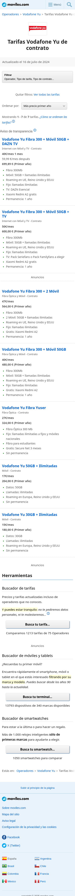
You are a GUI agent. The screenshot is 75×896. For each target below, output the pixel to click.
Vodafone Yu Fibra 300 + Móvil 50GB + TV (35, 214)
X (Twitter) (11, 845)
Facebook (11, 837)
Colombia (10, 873)
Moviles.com (15, 4)
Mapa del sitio (10, 814)
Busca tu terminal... (37, 697)
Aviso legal (8, 820)
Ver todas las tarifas (47, 94)
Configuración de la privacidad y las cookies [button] (29, 827)
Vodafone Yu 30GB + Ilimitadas (29, 514)
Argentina (43, 858)
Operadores (10, 14)
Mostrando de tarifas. (34, 119)
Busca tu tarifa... (37, 624)
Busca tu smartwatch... (37, 749)
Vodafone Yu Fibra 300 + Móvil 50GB (34, 349)
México (9, 881)
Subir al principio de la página (37, 787)
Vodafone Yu (31, 14)
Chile (40, 866)
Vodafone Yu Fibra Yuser (24, 407)
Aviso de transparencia (18, 131)
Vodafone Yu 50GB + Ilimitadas (29, 465)
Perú (40, 881)
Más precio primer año (44, 106)
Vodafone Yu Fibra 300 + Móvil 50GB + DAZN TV (35, 141)
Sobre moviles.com (14, 807)
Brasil (8, 866)
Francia (42, 873)
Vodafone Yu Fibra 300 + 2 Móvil (31, 291)
